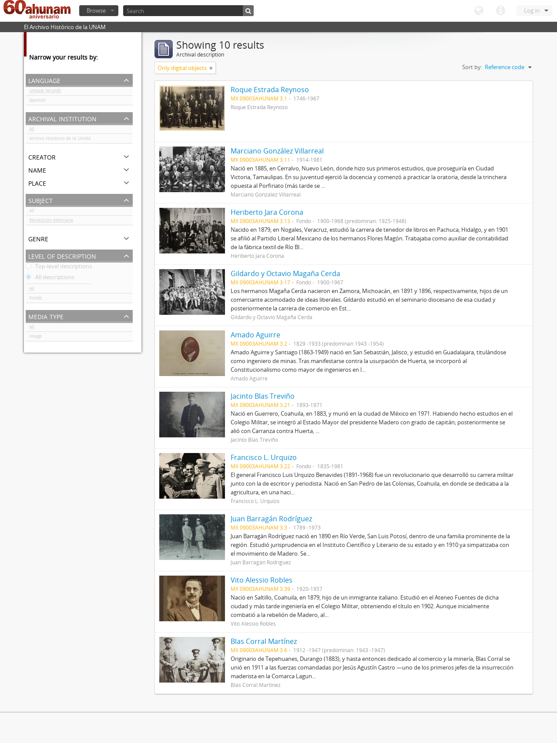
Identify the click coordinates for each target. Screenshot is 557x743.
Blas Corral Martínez (264, 641)
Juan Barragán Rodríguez (271, 518)
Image (35, 338)
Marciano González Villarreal (277, 151)
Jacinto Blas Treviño (263, 396)
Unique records (45, 92)
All (31, 130)
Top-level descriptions (59, 268)
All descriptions (50, 279)
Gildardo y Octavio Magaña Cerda (285, 273)
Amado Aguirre (255, 335)
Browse (96, 10)
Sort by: (472, 67)
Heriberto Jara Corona (267, 212)
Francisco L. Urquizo (264, 457)
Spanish (37, 102)
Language (479, 11)
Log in (532, 10)
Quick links (500, 11)
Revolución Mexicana (51, 222)
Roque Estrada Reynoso (270, 89)
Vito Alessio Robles (261, 580)
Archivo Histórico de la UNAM (60, 140)
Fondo (35, 300)
